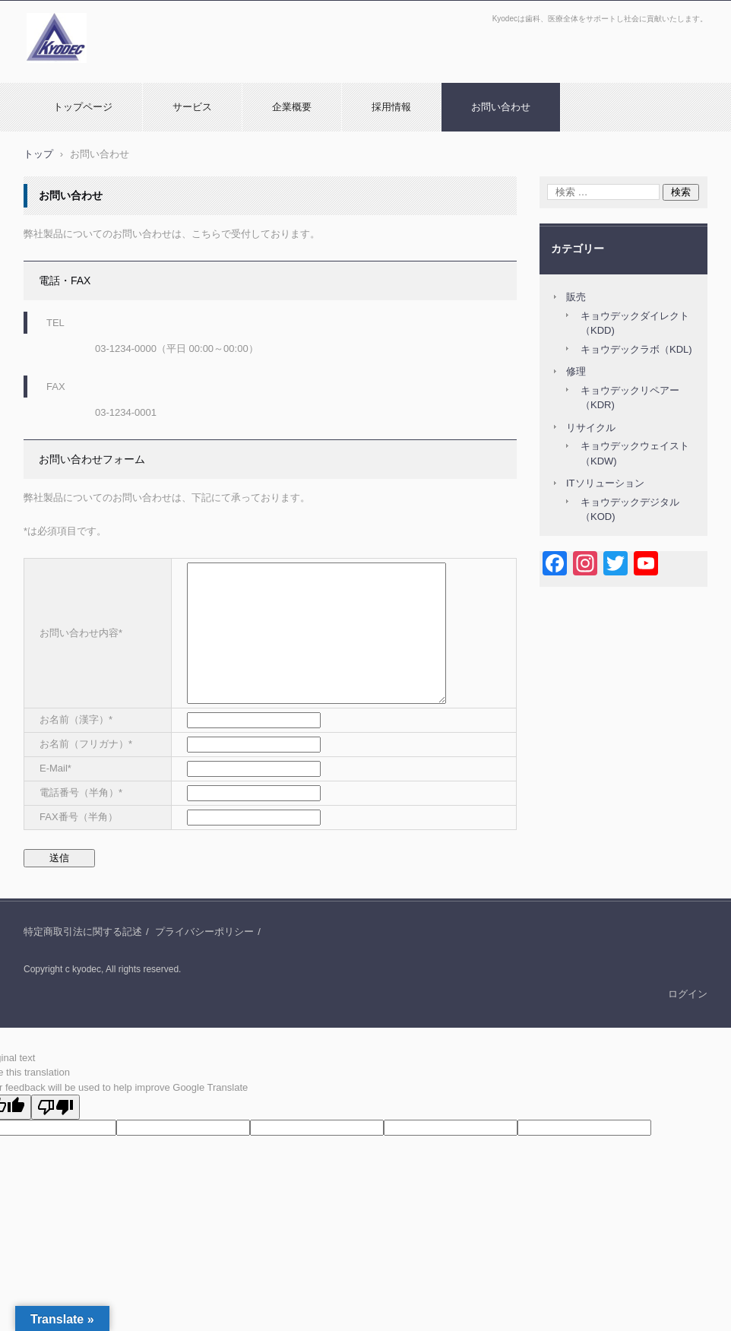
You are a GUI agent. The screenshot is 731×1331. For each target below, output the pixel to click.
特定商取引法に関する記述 (83, 931)
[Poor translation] (55, 1107)
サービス (192, 107)
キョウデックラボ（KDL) (636, 349)
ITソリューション (605, 483)
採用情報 (391, 107)
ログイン (687, 994)
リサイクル (590, 427)
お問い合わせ (500, 107)
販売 (576, 297)
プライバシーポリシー (204, 931)
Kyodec (46, 71)
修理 (576, 371)
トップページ (82, 107)
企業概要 (292, 107)
